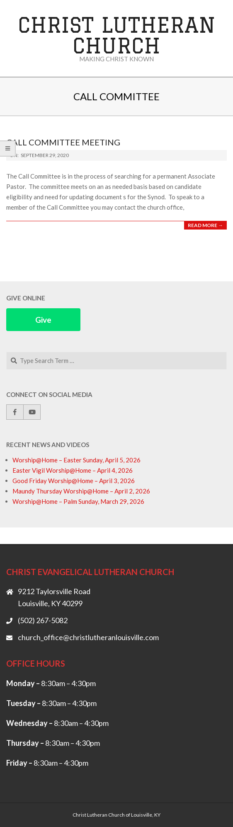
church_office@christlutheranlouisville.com (88, 637)
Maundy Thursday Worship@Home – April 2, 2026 (81, 491)
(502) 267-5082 (43, 620)
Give (43, 319)
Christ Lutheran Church (117, 35)
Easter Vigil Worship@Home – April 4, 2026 (72, 470)
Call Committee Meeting (63, 142)
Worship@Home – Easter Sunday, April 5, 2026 (76, 460)
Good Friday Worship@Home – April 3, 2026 (73, 480)
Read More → (205, 225)
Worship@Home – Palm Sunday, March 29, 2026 (78, 501)
